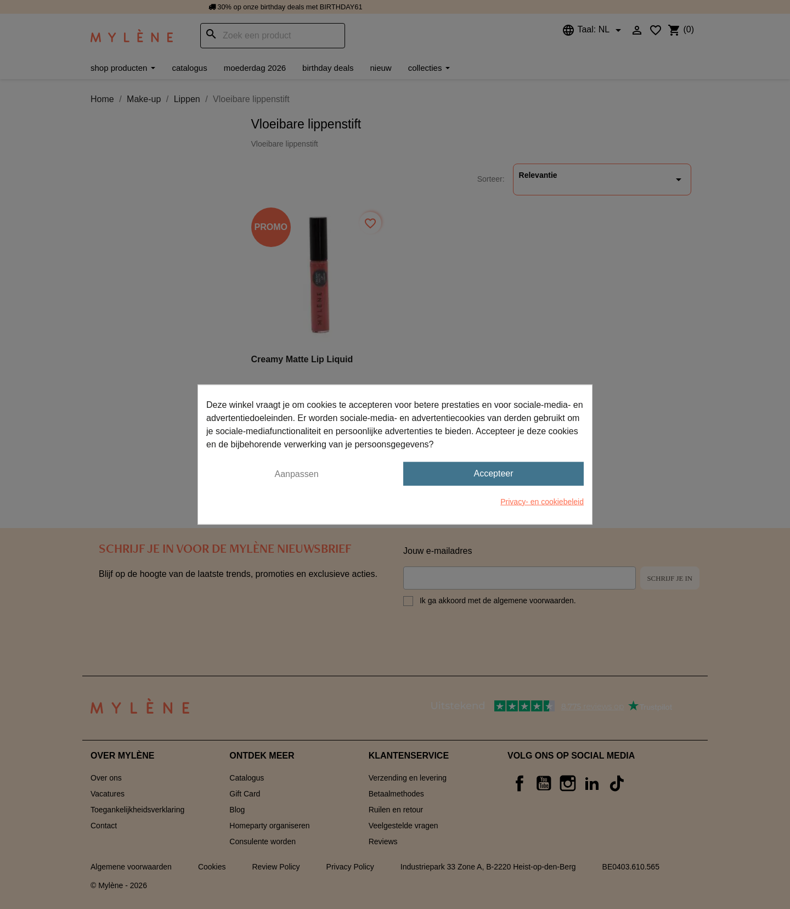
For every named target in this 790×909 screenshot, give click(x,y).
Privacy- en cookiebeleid (542, 501)
